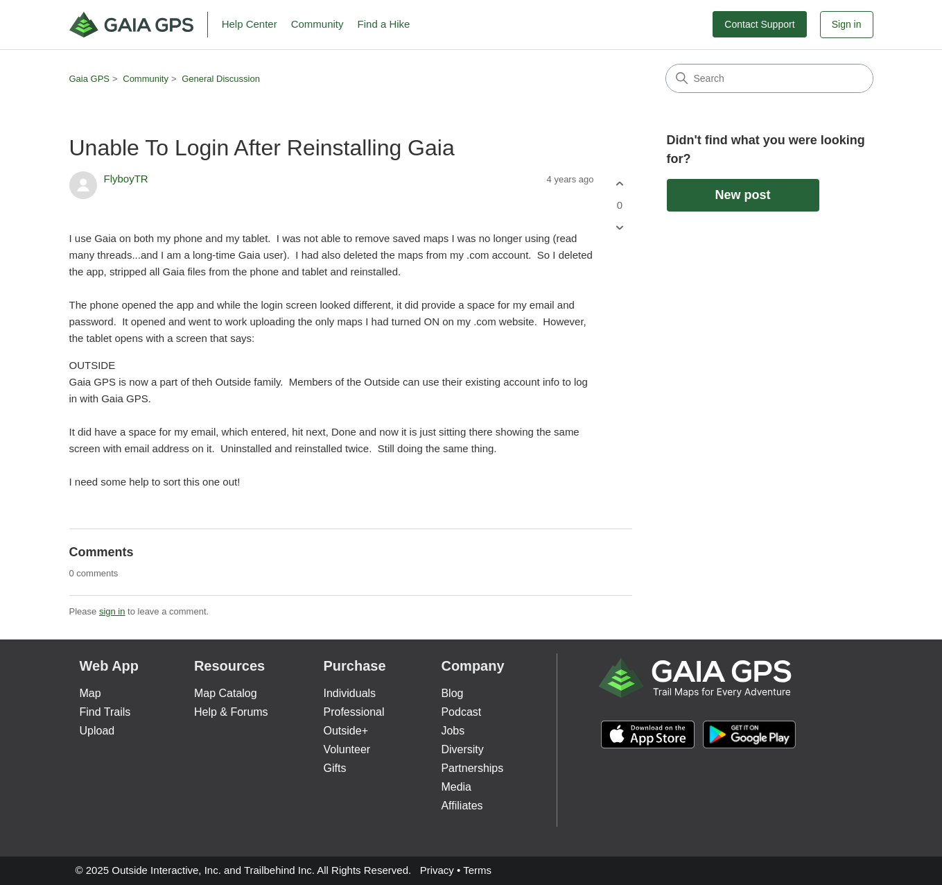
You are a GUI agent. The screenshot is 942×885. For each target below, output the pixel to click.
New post (742, 195)
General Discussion (221, 79)
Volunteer (347, 749)
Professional (354, 712)
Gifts (335, 768)
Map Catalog (225, 693)
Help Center (249, 24)
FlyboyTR (126, 178)
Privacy (437, 870)
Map (90, 693)
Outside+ (346, 731)
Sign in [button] (847, 24)
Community (317, 24)
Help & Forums (231, 712)
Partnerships (472, 768)
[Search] (769, 78)
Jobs (452, 731)
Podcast (461, 712)
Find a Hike (384, 24)
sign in (112, 611)
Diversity (462, 749)
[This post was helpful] (620, 183)
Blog (452, 693)
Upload (97, 731)
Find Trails (105, 712)
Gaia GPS (89, 79)
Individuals (350, 693)
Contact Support (759, 24)
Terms (477, 870)
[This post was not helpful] (620, 228)
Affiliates (461, 805)
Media (456, 787)
